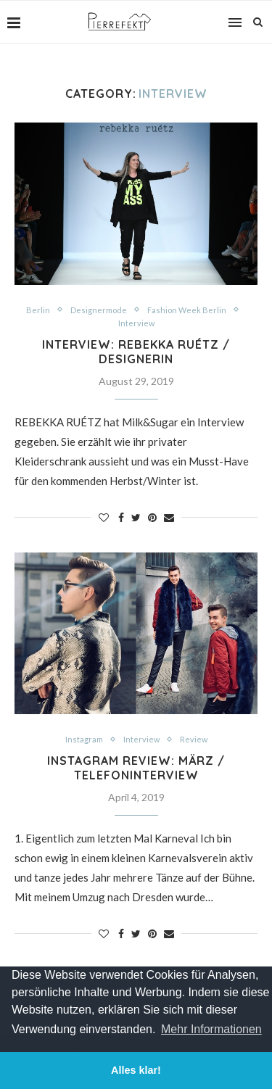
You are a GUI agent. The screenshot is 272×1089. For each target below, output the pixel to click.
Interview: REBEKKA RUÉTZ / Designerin (136, 351)
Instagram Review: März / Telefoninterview (136, 767)
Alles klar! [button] (136, 1070)
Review (193, 739)
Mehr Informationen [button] (211, 1029)
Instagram (84, 739)
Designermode (98, 310)
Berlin (38, 310)
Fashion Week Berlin (186, 310)
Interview (136, 323)
